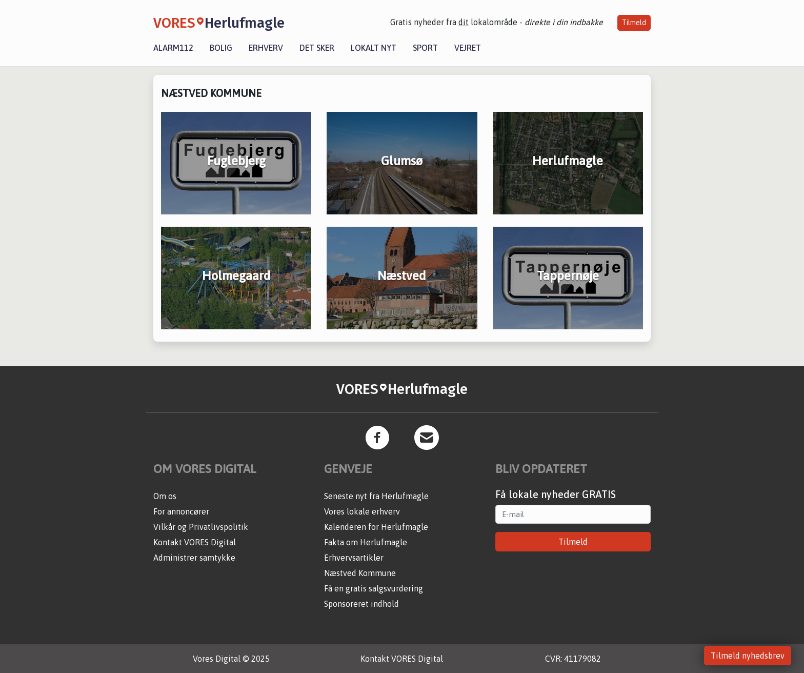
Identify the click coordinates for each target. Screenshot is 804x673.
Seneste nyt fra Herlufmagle (376, 496)
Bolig (221, 47)
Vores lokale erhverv (362, 511)
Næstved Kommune (360, 573)
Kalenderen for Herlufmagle (376, 526)
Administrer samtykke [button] (194, 557)
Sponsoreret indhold (361, 603)
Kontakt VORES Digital (194, 542)
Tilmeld (634, 22)
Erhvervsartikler (354, 557)
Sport (425, 47)
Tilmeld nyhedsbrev (748, 655)
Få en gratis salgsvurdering (373, 588)
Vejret (467, 47)
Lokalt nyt (373, 47)
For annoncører (181, 511)
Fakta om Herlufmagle (365, 542)
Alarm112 (173, 47)
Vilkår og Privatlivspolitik (200, 526)
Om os (164, 496)
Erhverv (266, 47)
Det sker (316, 47)
